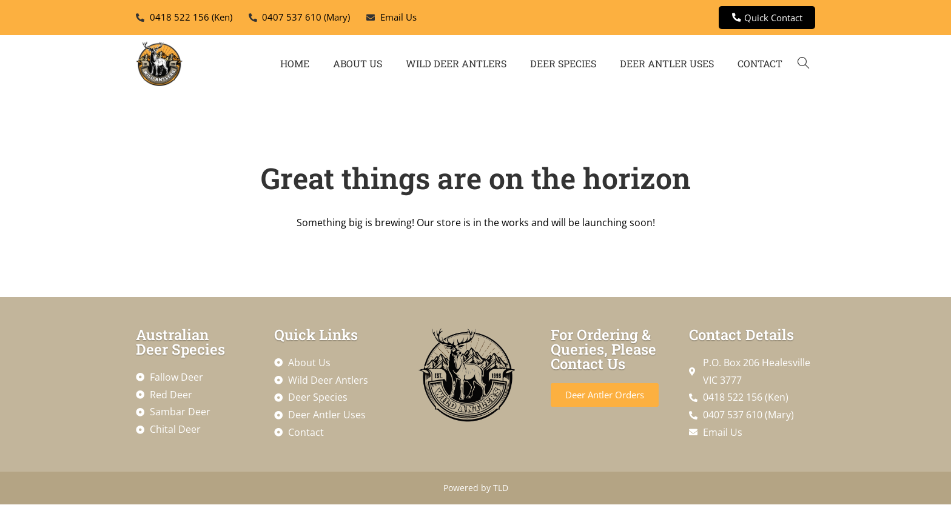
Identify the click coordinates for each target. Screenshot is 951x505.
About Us (357, 64)
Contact (760, 64)
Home (294, 64)
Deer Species (563, 64)
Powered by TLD (475, 488)
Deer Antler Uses (667, 64)
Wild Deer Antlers (456, 64)
